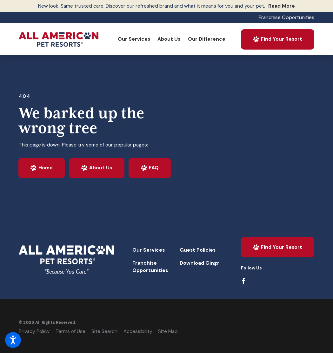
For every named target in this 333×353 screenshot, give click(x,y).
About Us (168, 39)
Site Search (104, 331)
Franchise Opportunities (286, 17)
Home (41, 168)
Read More (281, 6)
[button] (13, 340)
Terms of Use (70, 331)
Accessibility (137, 331)
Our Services (134, 39)
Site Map (168, 331)
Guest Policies (198, 250)
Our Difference (206, 39)
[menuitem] (134, 39)
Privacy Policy (34, 331)
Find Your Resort (277, 39)
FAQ (149, 168)
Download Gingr (199, 263)
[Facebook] (244, 281)
